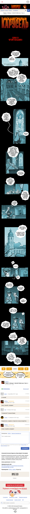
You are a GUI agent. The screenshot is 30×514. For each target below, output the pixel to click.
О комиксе (15, 10)
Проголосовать (6, 389)
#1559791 (27, 417)
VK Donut (24, 488)
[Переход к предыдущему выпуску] (3, 190)
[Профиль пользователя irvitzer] (2, 417)
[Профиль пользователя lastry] (2, 394)
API (23, 499)
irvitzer (5, 417)
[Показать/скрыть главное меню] (2, 2)
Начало (2, 10)
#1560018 (27, 424)
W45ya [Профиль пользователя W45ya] (6, 381)
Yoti (5, 409)
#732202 (27, 401)
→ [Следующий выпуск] (28, 13)
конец (6, 10)
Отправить (25, 448)
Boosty (17, 488)
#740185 (27, 409)
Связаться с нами (13, 497)
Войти (9, 433)
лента (10, 10)
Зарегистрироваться (16, 433)
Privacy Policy (23, 444)
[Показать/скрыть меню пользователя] (28, 2)
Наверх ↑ (15, 478)
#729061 (27, 393)
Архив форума (9, 499)
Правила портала (23, 497)
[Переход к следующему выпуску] (15, 190)
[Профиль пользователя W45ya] (3, 383)
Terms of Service (4, 445)
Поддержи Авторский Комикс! (15, 485)
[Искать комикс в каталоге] (2, 503)
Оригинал (26, 388)
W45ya (6, 401)
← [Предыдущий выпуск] (1, 13)
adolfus (14, 469)
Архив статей (18, 499)
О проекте (5, 497)
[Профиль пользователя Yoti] (2, 409)
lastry (5, 394)
